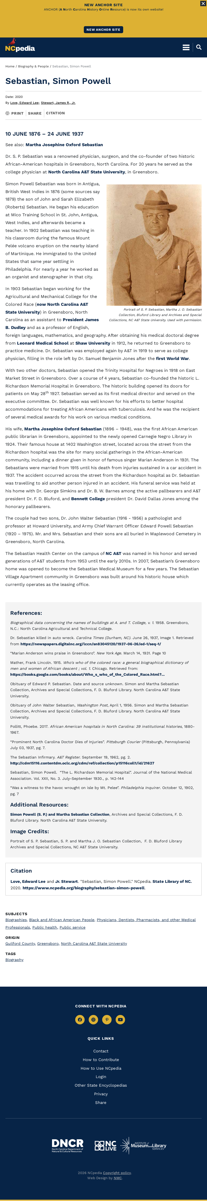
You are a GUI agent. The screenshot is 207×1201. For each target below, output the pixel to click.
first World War (172, 358)
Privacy (101, 1094)
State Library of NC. (171, 881)
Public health (45, 927)
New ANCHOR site (103, 30)
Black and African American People (62, 920)
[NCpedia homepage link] (20, 44)
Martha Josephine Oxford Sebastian (64, 144)
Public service (72, 927)
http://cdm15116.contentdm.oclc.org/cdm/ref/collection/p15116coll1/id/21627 (82, 763)
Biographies (16, 920)
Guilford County (20, 943)
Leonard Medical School (42, 343)
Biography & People (33, 66)
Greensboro (48, 943)
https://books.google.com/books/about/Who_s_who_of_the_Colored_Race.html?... (87, 674)
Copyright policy (117, 1173)
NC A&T (113, 553)
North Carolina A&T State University (86, 171)
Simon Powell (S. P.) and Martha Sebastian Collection (59, 814)
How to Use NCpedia (101, 1068)
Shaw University (92, 343)
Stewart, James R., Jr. (58, 103)
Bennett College (88, 498)
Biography (14, 960)
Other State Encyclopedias (101, 1085)
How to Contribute (101, 1059)
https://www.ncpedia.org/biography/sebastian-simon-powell (83, 888)
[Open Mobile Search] (197, 47)
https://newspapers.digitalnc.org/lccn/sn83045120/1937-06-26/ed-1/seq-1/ (90, 644)
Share (35, 113)
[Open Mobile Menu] (186, 47)
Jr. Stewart (66, 881)
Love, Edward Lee (25, 103)
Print (14, 113)
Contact (100, 1051)
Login (101, 1076)
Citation (55, 113)
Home (10, 66)
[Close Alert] (203, 3)
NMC (118, 1178)
